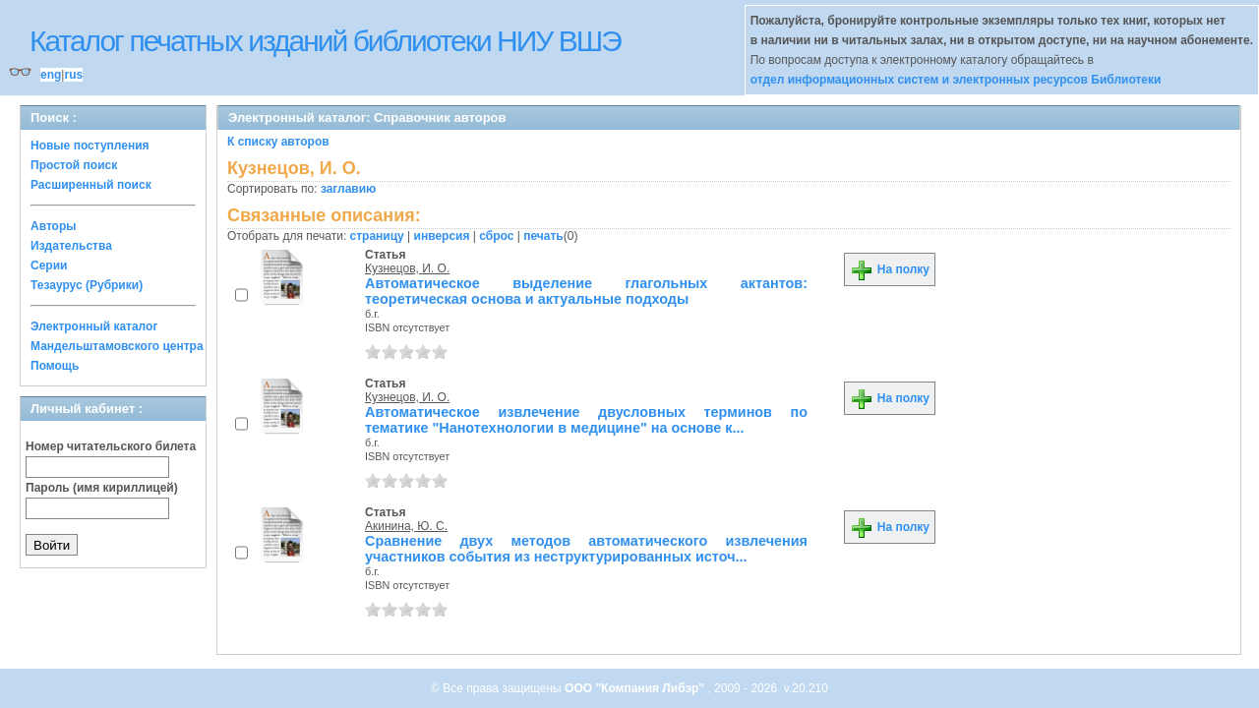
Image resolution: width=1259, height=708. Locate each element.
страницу (377, 236)
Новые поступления (90, 145)
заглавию (348, 189)
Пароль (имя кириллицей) (102, 488)
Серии (48, 265)
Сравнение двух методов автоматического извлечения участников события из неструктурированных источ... (586, 548)
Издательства (71, 246)
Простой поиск (73, 165)
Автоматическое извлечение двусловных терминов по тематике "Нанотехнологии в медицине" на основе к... (586, 420)
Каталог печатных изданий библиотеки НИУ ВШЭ (325, 41)
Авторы (53, 226)
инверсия (442, 236)
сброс (496, 236)
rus (73, 75)
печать (543, 236)
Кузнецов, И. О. (407, 268)
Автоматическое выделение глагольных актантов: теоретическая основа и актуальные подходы (586, 291)
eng (50, 75)
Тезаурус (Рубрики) (86, 285)
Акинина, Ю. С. (406, 526)
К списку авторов (278, 141)
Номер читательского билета (111, 446)
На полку (889, 269)
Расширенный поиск (90, 185)
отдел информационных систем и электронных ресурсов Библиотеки (956, 80)
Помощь (54, 366)
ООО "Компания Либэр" (636, 688)
